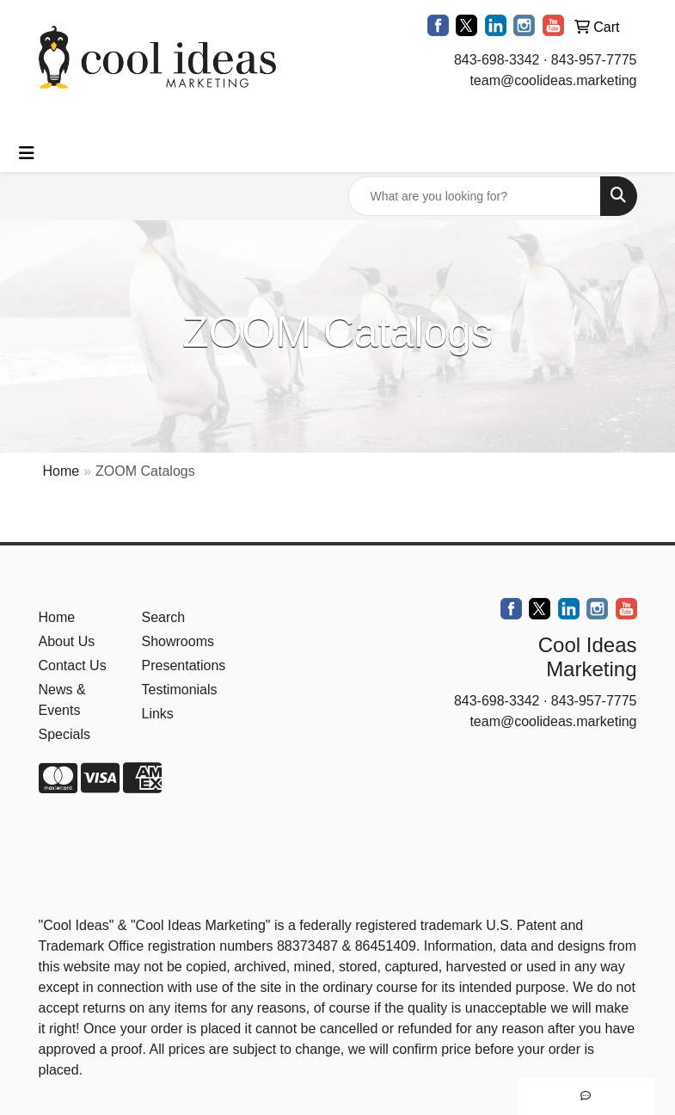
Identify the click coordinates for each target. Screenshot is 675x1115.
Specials (64, 734)
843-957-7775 (594, 59)
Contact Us (73, 665)
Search (164, 617)
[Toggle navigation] (27, 153)
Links (158, 713)
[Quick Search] (474, 196)
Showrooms (178, 641)
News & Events (62, 700)
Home (61, 471)
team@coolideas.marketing (552, 80)
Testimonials (180, 689)
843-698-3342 (497, 59)
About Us (67, 641)
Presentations (183, 665)
